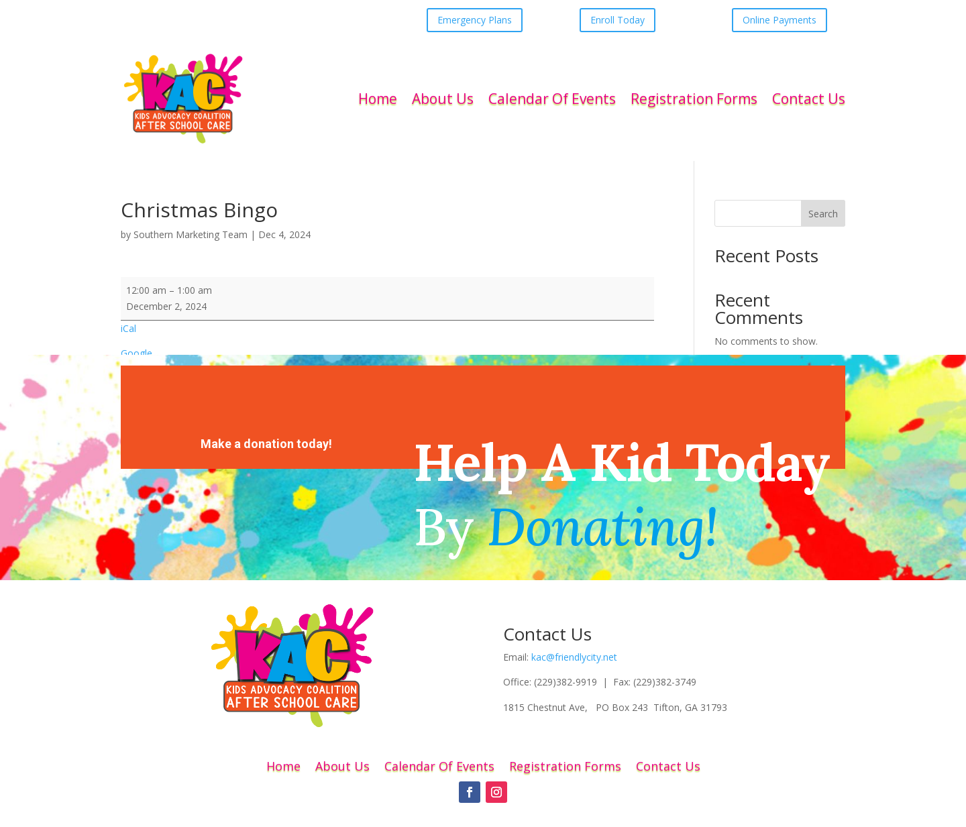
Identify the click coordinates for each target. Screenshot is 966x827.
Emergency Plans (474, 19)
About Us (443, 98)
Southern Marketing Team (190, 234)
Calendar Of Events (552, 98)
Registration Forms (694, 98)
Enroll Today (617, 19)
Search (823, 213)
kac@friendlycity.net (574, 657)
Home (377, 98)
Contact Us (808, 98)
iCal (128, 328)
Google (136, 353)
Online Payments (779, 19)
